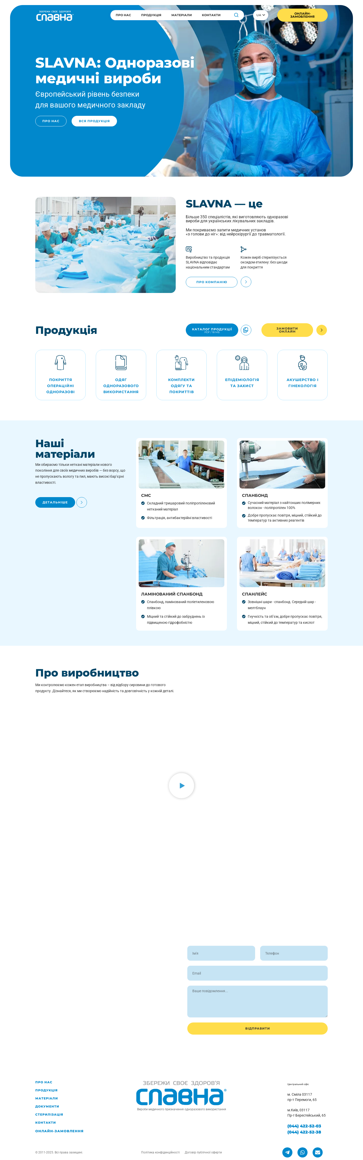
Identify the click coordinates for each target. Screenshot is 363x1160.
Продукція (151, 15)
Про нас (123, 15)
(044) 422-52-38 (304, 1132)
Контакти (211, 15)
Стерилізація (49, 1114)
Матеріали (181, 15)
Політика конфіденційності (160, 1152)
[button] (181, 786)
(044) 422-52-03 (304, 1126)
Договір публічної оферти (203, 1152)
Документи (47, 1106)
